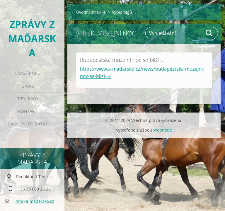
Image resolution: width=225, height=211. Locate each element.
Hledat (209, 33)
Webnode (162, 130)
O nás (27, 86)
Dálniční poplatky (28, 124)
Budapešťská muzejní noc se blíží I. (121, 59)
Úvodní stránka (91, 12)
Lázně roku (27, 73)
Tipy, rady (27, 98)
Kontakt (27, 111)
